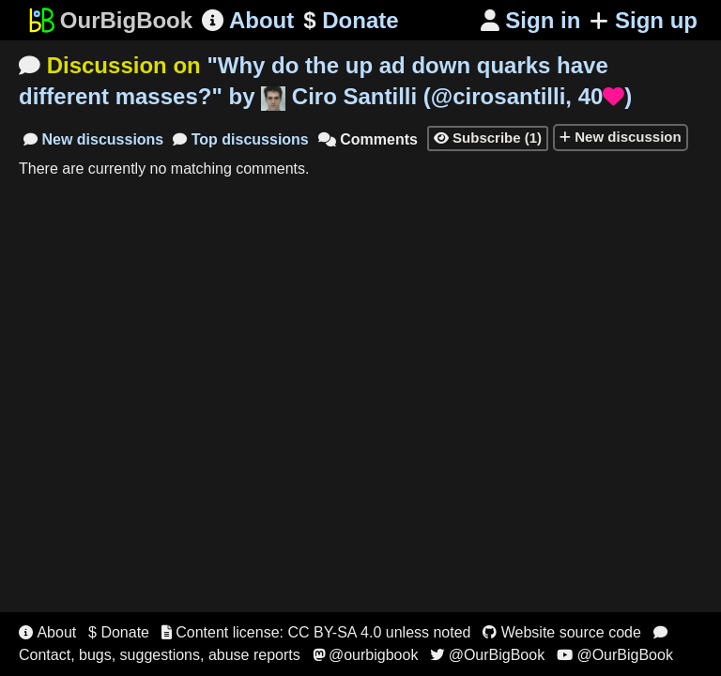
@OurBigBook (487, 655)
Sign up (644, 20)
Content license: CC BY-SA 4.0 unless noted (316, 632)
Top (241, 139)
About (248, 20)
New (93, 139)
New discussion (621, 137)
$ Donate (118, 632)
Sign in (531, 20)
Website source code (562, 632)
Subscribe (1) (488, 138)
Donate (350, 21)
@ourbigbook (366, 655)
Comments (368, 139)
